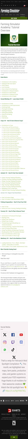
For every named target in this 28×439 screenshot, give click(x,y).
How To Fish (5, 206)
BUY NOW (14, 18)
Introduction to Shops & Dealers (10, 91)
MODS (17, 14)
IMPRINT (23, 414)
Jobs (2, 3)
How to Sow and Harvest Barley (11, 130)
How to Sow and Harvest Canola (11, 134)
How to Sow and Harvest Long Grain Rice (12, 139)
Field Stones (5, 118)
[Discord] (13, 5)
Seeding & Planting (7, 110)
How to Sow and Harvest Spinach (10, 143)
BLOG (2, 14)
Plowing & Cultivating (7, 109)
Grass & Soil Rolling (7, 114)
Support (20, 1)
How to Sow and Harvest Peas (9, 145)
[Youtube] (7, 5)
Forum (12, 1)
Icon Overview (5, 87)
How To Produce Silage (8, 197)
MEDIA (10, 14)
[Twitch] (11, 5)
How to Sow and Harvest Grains (10, 127)
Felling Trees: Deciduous (8, 219)
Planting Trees (5, 217)
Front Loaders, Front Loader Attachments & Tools (14, 246)
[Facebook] (5, 5)
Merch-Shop (3, 1)
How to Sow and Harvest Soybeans (12, 138)
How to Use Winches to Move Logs (11, 233)
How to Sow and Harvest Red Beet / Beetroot (13, 168)
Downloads (8, 1)
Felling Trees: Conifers (7, 221)
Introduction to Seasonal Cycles (10, 94)
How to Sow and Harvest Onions (10, 170)
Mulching (4, 116)
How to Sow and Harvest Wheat (11, 129)
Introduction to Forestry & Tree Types (11, 216)
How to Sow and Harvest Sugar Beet (11, 154)
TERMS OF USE (16, 414)
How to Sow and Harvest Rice (9, 141)
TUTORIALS (22, 14)
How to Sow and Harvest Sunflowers (11, 159)
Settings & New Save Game (9, 83)
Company (24, 1)
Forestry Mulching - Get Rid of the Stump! (12, 226)
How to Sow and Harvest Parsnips (10, 166)
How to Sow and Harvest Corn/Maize (11, 157)
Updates (16, 1)
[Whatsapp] (1, 5)
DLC (14, 14)
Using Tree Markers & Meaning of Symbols (13, 230)
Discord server (10, 266)
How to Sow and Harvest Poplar (10, 163)
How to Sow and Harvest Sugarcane (11, 161)
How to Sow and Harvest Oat (10, 136)
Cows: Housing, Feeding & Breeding (11, 183)
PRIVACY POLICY (5, 414)
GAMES (6, 14)
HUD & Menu (5, 85)
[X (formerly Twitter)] (3, 5)
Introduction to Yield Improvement (11, 105)
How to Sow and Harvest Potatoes (10, 152)
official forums (20, 266)
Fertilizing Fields (6, 107)
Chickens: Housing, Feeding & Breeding (12, 179)
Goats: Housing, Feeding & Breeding (11, 177)
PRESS (14, 416)
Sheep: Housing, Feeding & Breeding (11, 181)
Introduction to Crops (7, 125)
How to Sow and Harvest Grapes (10, 148)
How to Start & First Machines (9, 89)
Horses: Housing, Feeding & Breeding (11, 186)
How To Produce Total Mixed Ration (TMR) (13, 199)
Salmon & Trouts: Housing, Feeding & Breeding (14, 208)
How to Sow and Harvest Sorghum (12, 132)
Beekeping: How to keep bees (9, 188)
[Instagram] (9, 5)
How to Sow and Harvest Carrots (10, 165)
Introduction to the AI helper (9, 96)
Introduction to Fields (7, 103)
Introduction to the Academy (9, 82)
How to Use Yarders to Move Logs (10, 235)
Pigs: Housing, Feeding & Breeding (11, 184)
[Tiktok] (15, 5)
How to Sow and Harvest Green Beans (12, 147)
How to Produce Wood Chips (9, 228)
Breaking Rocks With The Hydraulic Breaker (13, 232)
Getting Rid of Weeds (7, 112)
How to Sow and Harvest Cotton (10, 156)
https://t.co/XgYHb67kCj (16, 391)
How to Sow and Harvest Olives (10, 150)
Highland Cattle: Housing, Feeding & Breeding (13, 190)
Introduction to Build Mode (9, 92)
